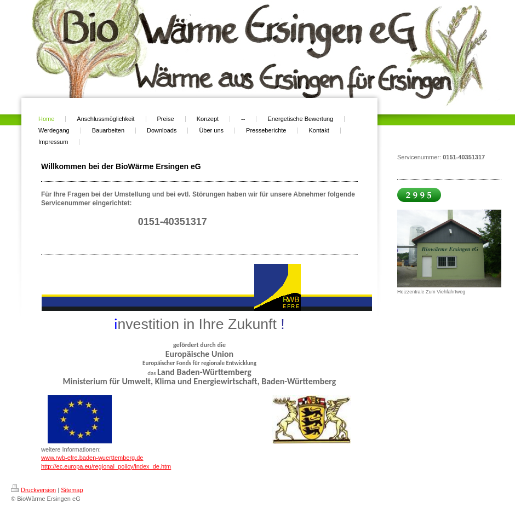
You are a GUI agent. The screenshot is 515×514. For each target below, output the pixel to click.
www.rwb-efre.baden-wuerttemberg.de (92, 457)
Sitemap (72, 490)
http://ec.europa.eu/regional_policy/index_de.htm (106, 466)
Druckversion (33, 490)
